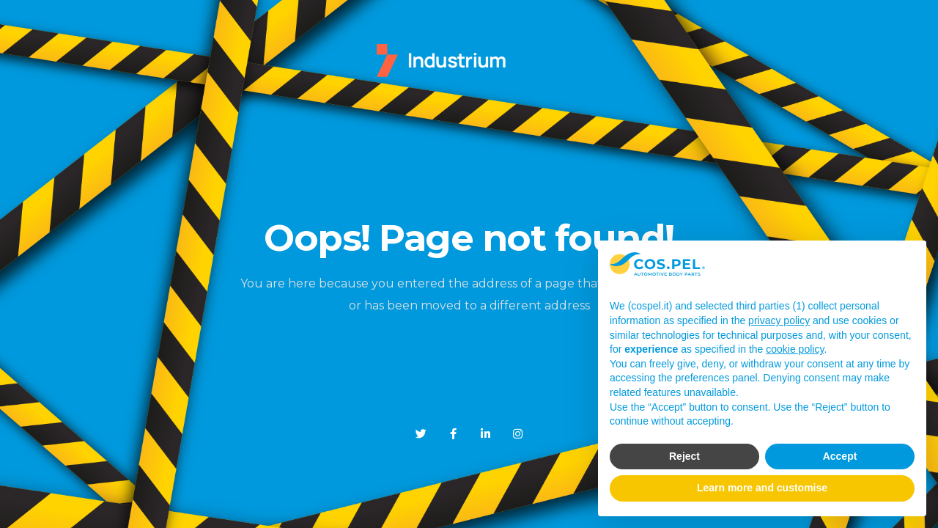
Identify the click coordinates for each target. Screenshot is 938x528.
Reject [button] (684, 456)
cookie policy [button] (795, 349)
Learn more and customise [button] (762, 488)
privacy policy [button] (779, 320)
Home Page (469, 354)
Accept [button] (840, 456)
